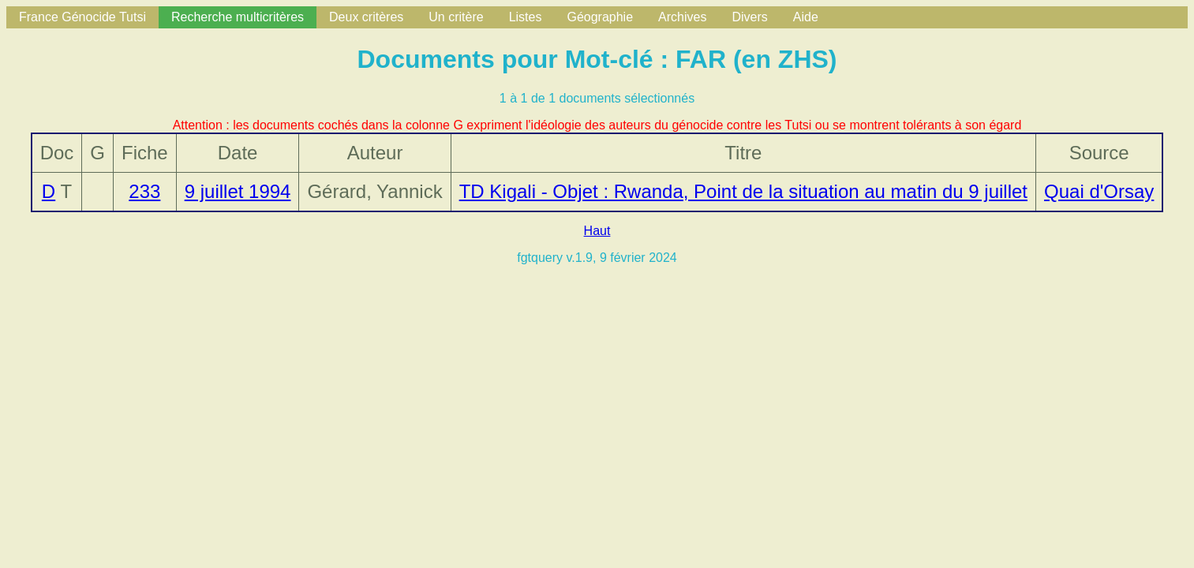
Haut (597, 230)
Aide (805, 17)
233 (144, 191)
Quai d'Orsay (1099, 191)
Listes (525, 17)
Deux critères (366, 17)
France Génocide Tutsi (82, 17)
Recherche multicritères (237, 17)
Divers (749, 17)
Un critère (456, 17)
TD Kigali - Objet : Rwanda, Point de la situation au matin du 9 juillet (743, 191)
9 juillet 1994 (238, 191)
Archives (682, 17)
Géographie (600, 17)
